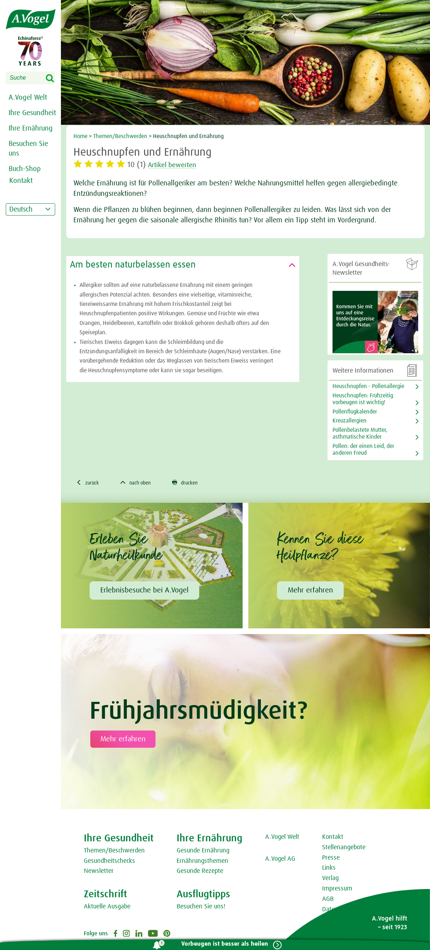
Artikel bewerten (176, 165)
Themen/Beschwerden (120, 136)
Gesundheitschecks (109, 862)
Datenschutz (338, 910)
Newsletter (99, 872)
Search (54, 78)
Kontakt (332, 838)
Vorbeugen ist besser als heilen (221, 944)
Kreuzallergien (350, 421)
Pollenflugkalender (355, 412)
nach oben (140, 483)
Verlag (330, 879)
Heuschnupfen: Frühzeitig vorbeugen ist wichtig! (363, 399)
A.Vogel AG (280, 860)
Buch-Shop (25, 168)
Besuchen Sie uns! (201, 907)
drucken (194, 483)
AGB (328, 900)
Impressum (337, 890)
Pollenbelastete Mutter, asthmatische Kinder (360, 433)
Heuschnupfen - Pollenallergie (368, 386)
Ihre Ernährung (31, 128)
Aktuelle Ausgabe (107, 907)
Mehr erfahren (310, 591)
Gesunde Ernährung (203, 852)
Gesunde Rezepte (200, 872)
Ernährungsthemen (202, 862)
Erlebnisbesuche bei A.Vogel (144, 591)
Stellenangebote (344, 848)
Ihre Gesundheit (32, 113)
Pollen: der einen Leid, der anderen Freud (363, 449)
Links (329, 869)
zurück (89, 483)
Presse (331, 859)
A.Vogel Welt (28, 97)
